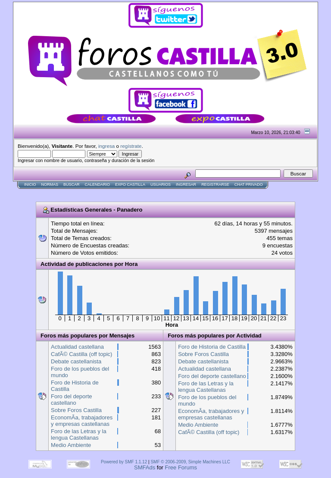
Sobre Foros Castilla (76, 410)
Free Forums (181, 467)
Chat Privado (248, 184)
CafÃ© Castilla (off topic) (81, 354)
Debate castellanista (76, 361)
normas (50, 184)
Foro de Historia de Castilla (212, 347)
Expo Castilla (130, 184)
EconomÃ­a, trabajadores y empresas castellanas (81, 420)
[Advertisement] (170, 192)
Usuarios (160, 184)
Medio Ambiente (71, 445)
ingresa (106, 146)
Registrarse (215, 184)
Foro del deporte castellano (71, 399)
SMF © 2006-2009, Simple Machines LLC (190, 461)
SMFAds (144, 467)
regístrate (130, 146)
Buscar (71, 184)
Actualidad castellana (77, 347)
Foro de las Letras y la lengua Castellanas (78, 434)
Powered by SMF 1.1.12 (124, 461)
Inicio (30, 184)
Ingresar (186, 184)
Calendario (97, 184)
